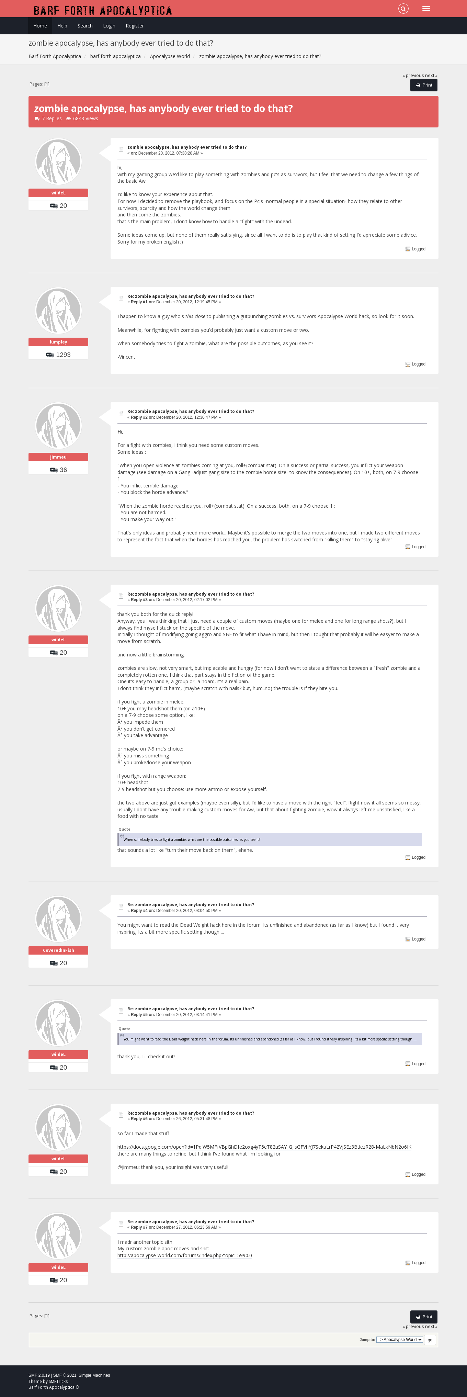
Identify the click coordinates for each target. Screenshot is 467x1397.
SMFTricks (58, 1381)
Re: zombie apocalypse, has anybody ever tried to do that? (190, 296)
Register (135, 25)
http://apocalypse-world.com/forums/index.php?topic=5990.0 (184, 1255)
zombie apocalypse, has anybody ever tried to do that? (187, 147)
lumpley (58, 342)
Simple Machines (94, 1375)
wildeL (59, 193)
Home (40, 25)
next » (431, 75)
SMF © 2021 (65, 1375)
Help (62, 25)
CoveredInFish (58, 950)
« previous (413, 75)
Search (85, 25)
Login (109, 25)
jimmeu (58, 457)
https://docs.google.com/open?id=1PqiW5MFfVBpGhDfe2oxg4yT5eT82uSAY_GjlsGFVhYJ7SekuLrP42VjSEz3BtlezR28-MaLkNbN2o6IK (264, 1146)
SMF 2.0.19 (39, 1375)
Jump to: (367, 1340)
